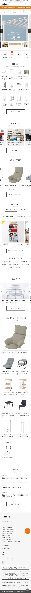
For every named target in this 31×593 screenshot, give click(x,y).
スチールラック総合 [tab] (7, 216)
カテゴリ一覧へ (15, 111)
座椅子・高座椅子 (16, 267)
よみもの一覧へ (15, 308)
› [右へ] (29, 54)
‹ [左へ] (1, 54)
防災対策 (24, 262)
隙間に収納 (25, 264)
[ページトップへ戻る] (27, 590)
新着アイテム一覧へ (15, 194)
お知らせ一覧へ (15, 504)
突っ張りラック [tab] (20, 216)
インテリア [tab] (21, 210)
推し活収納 (8, 262)
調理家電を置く (14, 264)
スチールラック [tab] (10, 210)
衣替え (5, 264)
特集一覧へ (15, 150)
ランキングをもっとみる (15, 251)
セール (16, 262)
